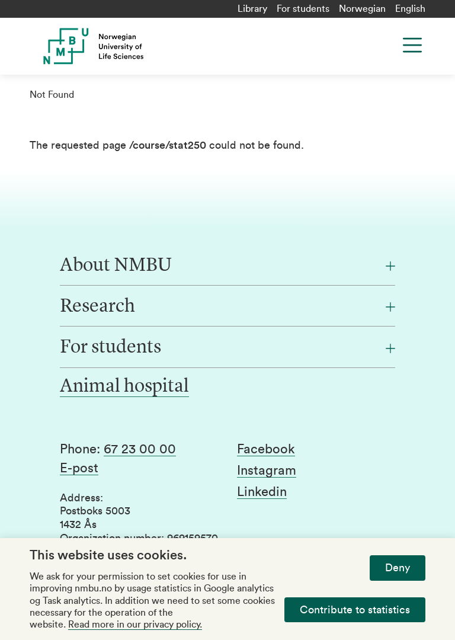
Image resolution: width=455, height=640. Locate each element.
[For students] (227, 348)
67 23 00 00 (140, 449)
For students (303, 9)
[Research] (227, 307)
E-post (79, 468)
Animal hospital (124, 386)
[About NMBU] (227, 266)
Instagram (266, 470)
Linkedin (262, 491)
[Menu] (412, 45)
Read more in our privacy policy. (135, 624)
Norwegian (362, 9)
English (410, 9)
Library (252, 9)
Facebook (266, 449)
